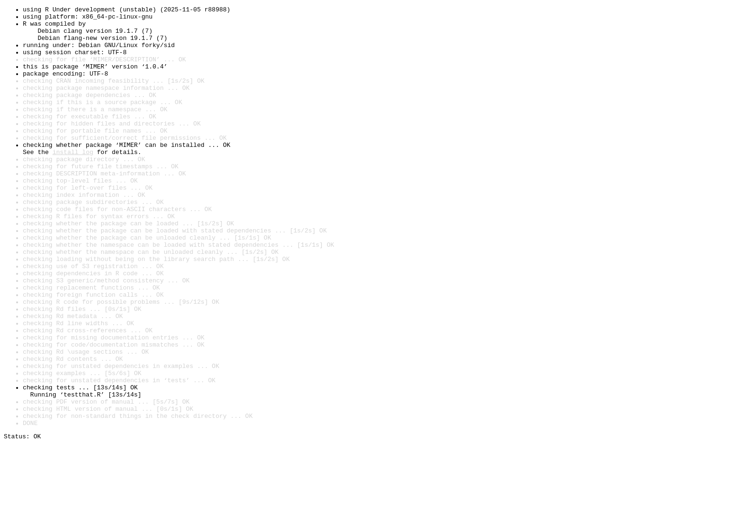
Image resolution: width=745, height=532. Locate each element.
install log (72, 181)
